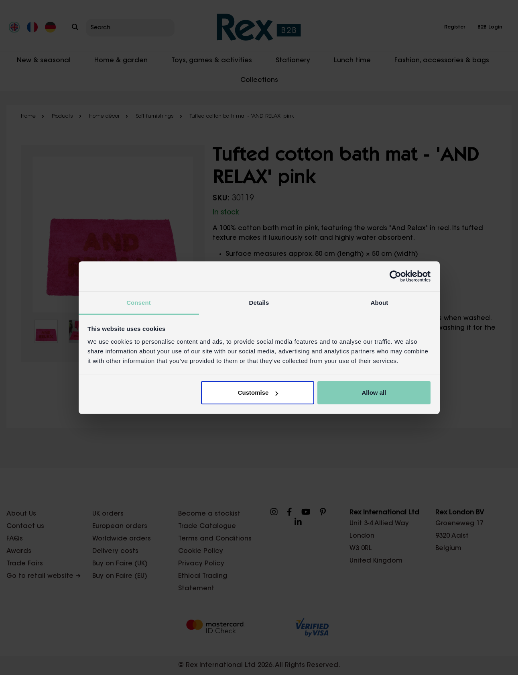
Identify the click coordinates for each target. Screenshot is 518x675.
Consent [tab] (138, 302)
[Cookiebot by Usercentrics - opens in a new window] (395, 276)
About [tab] (379, 302)
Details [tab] (259, 302)
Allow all (374, 392)
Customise (258, 392)
